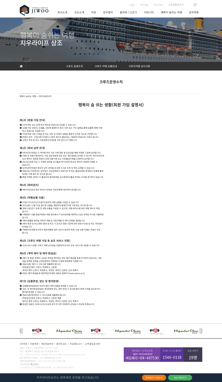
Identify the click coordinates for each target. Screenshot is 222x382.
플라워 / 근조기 (128, 12)
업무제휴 (194, 12)
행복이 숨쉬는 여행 (171, 12)
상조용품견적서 (176, 4)
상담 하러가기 (180, 377)
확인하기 (34, 364)
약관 (93, 12)
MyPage (144, 4)
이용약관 (34, 343)
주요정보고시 (76, 343)
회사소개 (62, 12)
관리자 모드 (61, 343)
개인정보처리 (47, 343)
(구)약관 (23, 343)
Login (132, 4)
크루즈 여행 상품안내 (106, 66)
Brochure (158, 4)
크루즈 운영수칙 (74, 66)
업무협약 (108, 12)
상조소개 (79, 12)
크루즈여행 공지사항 (139, 66)
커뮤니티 (149, 12)
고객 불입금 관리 (92, 343)
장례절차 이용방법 (154, 377)
